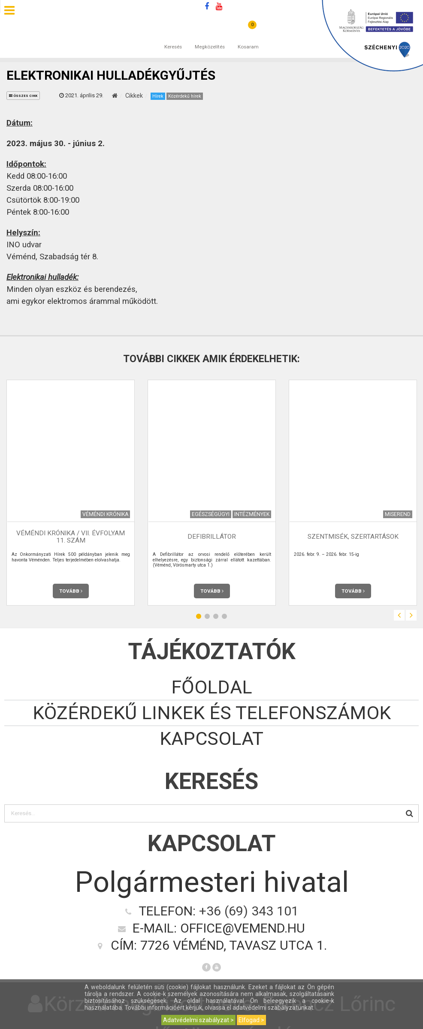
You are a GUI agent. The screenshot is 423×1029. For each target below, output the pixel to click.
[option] (70, 493)
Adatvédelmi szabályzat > (198, 1020)
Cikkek (134, 95)
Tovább (70, 591)
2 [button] (207, 616)
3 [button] (215, 616)
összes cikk (23, 96)
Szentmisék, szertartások (353, 537)
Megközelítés (210, 38)
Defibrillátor (211, 537)
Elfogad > (251, 1020)
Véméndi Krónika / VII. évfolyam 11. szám (70, 536)
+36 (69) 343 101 (249, 910)
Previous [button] (399, 615)
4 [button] (224, 616)
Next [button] (411, 615)
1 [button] (198, 616)
